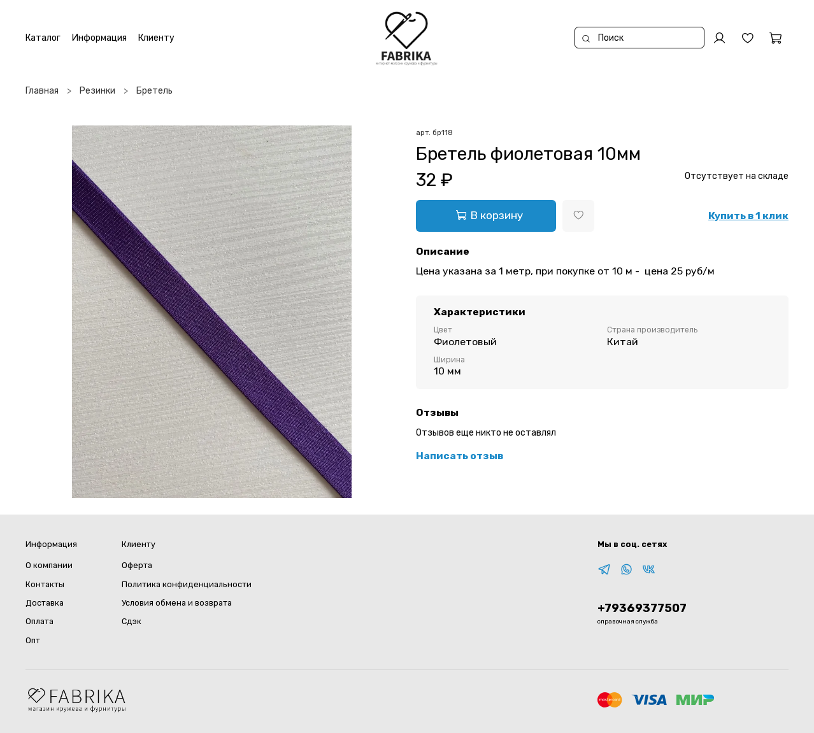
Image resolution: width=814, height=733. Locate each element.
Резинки (97, 90)
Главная (42, 90)
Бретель (154, 90)
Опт (32, 640)
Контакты (44, 584)
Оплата (39, 621)
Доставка (44, 603)
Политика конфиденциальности (187, 584)
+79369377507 (642, 608)
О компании (49, 565)
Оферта (137, 565)
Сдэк (131, 621)
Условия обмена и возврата (177, 603)
